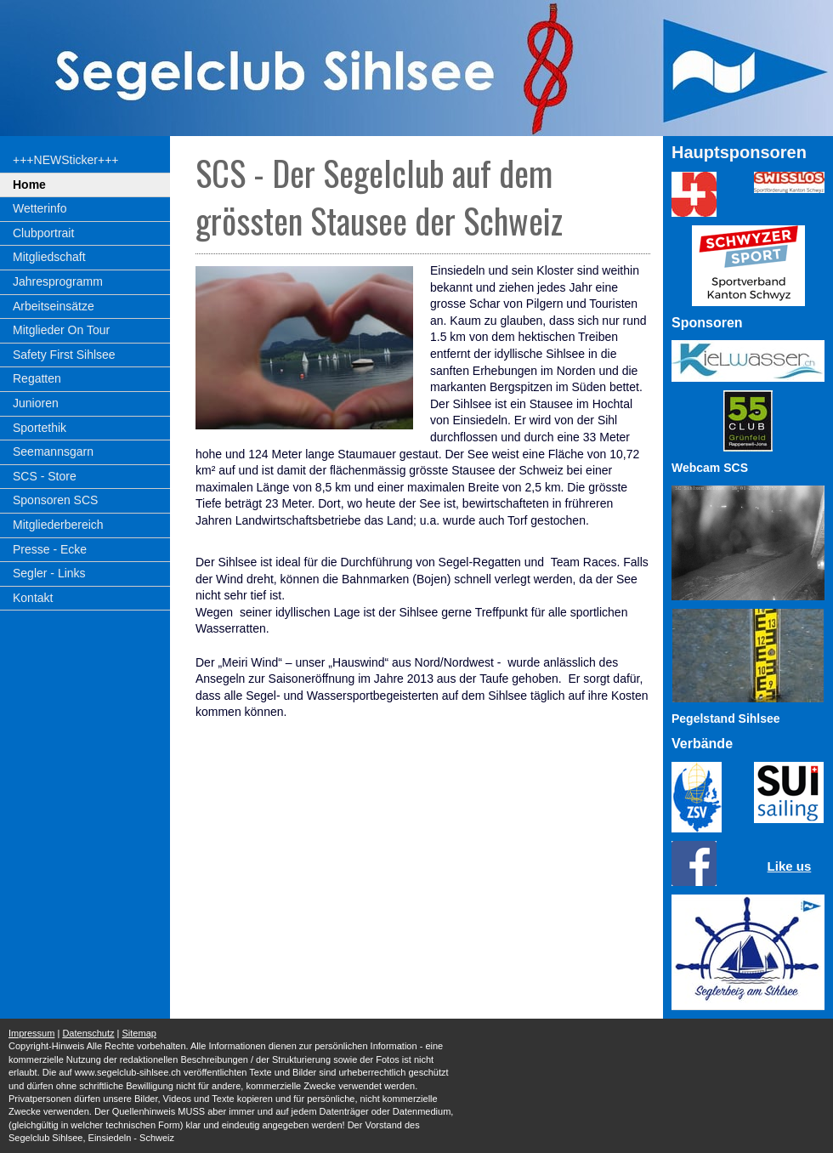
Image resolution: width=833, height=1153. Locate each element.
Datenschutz (88, 1033)
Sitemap (139, 1033)
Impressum (31, 1033)
